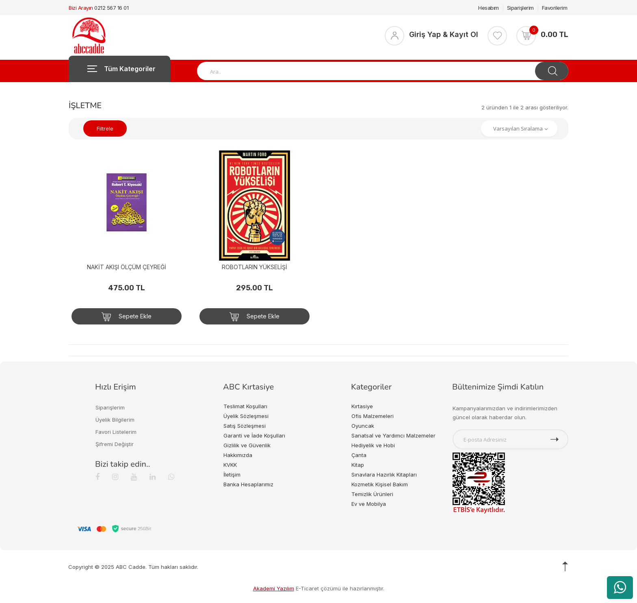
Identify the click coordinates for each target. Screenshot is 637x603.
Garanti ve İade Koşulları (254, 435)
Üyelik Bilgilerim (114, 419)
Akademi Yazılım (273, 588)
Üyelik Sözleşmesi (246, 416)
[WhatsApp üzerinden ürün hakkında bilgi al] (620, 587)
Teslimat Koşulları (245, 406)
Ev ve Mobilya (368, 504)
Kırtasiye (362, 406)
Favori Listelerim (115, 432)
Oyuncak (362, 425)
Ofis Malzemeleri (372, 416)
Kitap (357, 465)
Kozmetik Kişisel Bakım (379, 484)
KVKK (230, 465)
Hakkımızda (237, 455)
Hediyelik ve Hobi (373, 445)
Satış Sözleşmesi (244, 425)
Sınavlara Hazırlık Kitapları (384, 474)
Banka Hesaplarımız (248, 484)
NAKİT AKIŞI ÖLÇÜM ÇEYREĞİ (126, 266)
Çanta (358, 455)
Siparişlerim (520, 7)
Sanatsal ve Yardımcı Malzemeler (393, 435)
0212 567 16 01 (111, 7)
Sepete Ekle (127, 316)
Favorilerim (555, 7)
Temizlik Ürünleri (372, 494)
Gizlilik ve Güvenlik (247, 445)
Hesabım (488, 7)
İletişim (231, 474)
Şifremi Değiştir (114, 444)
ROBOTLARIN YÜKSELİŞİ (254, 266)
